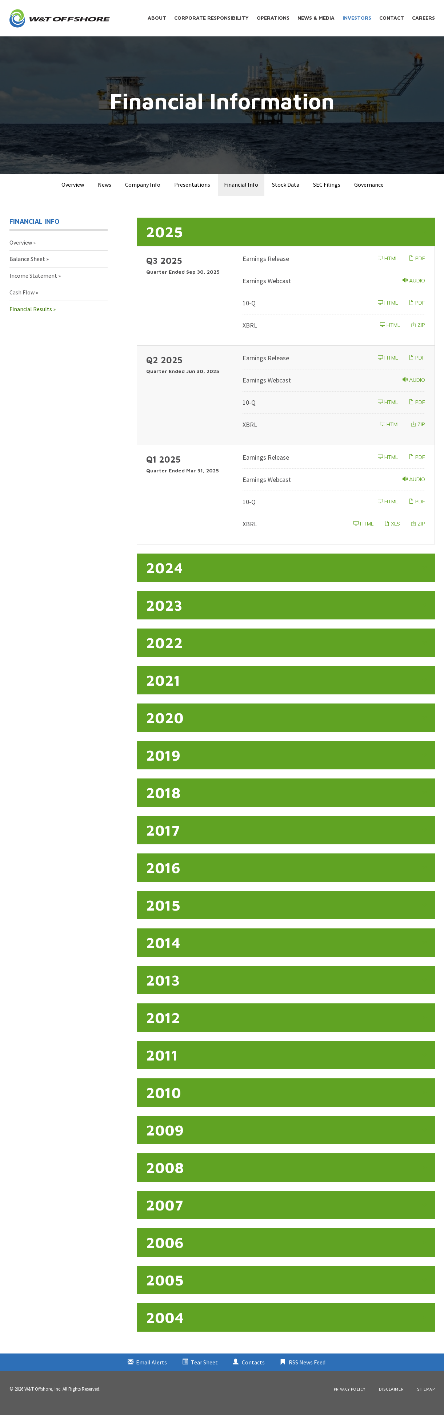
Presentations (192, 192)
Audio (414, 288)
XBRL (250, 333)
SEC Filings (326, 192)
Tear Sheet (204, 1370)
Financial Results (30, 317)
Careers (423, 18)
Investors (357, 18)
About (157, 18)
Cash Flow (22, 300)
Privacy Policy (349, 1397)
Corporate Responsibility (211, 18)
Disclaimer (391, 1397)
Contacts (253, 1370)
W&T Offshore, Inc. (42, 1397)
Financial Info (241, 192)
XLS (392, 531)
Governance (369, 192)
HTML (388, 266)
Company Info (142, 192)
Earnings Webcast (267, 289)
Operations (273, 18)
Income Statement (33, 284)
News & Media (316, 18)
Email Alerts (151, 1370)
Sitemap (426, 1397)
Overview (72, 192)
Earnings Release (266, 266)
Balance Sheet (27, 267)
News (104, 192)
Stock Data (285, 192)
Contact (391, 18)
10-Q (249, 311)
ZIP (418, 333)
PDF (417, 266)
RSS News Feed (307, 1370)
